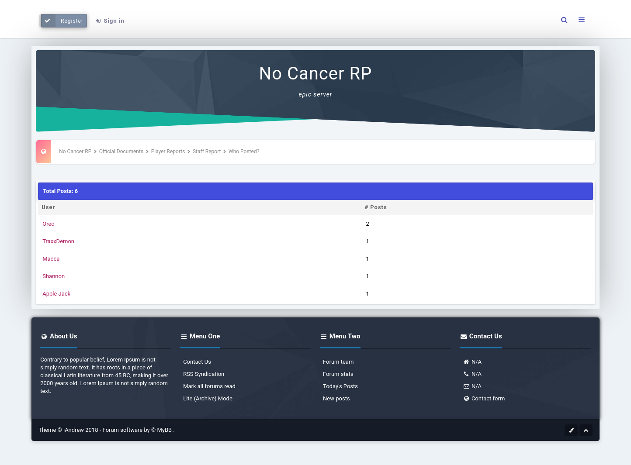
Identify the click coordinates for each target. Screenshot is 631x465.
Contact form (484, 398)
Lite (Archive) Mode (207, 398)
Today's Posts (340, 386)
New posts (336, 398)
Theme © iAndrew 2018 (69, 430)
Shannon (53, 276)
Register (62, 20)
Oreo (48, 223)
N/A (472, 361)
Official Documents (121, 151)
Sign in (110, 20)
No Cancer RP (315, 73)
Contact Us (197, 361)
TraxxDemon (58, 241)
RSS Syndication (203, 374)
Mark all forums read (209, 386)
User (48, 207)
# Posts (375, 207)
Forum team (338, 361)
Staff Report (207, 151)
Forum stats (338, 374)
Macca (50, 258)
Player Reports (168, 151)
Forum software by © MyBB (138, 430)
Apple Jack (56, 293)
